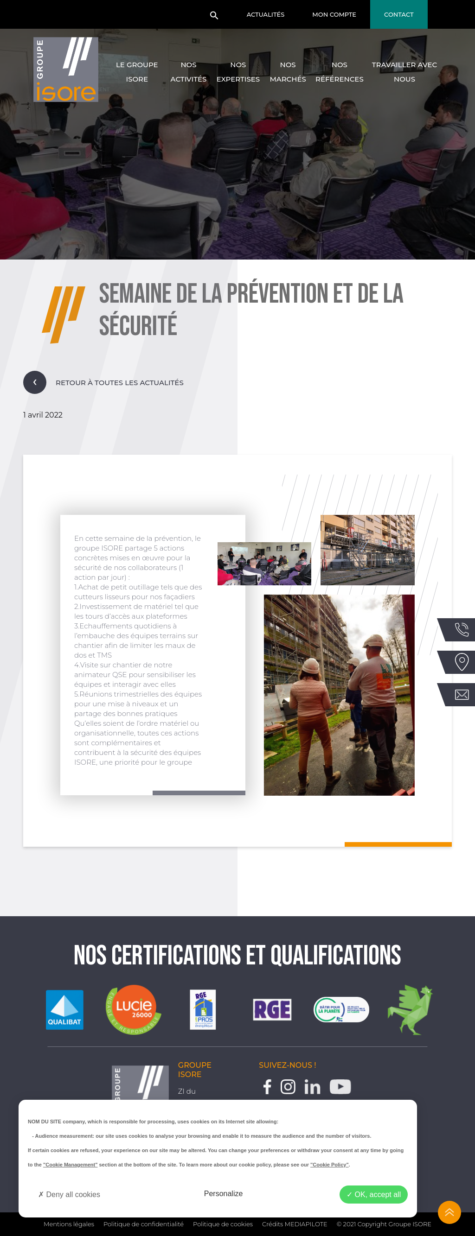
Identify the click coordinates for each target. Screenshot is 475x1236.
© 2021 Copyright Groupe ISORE (384, 1224)
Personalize (223, 1194)
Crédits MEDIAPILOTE (294, 1224)
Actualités (266, 14)
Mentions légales (69, 1224)
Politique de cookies (223, 1224)
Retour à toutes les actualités (103, 382)
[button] (214, 18)
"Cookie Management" (70, 1164)
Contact (399, 14)
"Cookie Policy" (329, 1164)
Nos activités (189, 71)
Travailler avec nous (404, 71)
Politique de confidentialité (143, 1224)
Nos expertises (238, 71)
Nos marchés (288, 71)
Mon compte (334, 14)
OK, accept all (374, 1194)
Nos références (339, 71)
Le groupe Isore (137, 71)
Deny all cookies (69, 1194)
